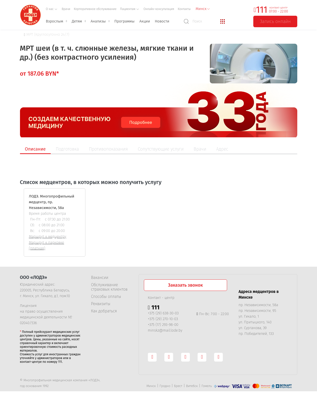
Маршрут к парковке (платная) (46, 245)
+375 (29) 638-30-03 (163, 313)
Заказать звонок (185, 285)
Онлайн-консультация (158, 9)
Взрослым (54, 21)
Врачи (66, 9)
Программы (124, 21)
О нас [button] (51, 9)
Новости (162, 21)
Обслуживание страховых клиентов (109, 287)
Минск (151, 386)
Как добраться (104, 311)
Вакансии (99, 277)
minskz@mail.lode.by (165, 330)
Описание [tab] (35, 149)
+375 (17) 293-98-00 (163, 324)
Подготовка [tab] (67, 149)
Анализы (98, 21)
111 (262, 9)
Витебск (192, 386)
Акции (144, 21)
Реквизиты (100, 304)
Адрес (222, 149)
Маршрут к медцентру (47, 236)
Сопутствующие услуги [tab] (161, 149)
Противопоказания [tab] (108, 149)
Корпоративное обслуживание (95, 9)
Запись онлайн (275, 21)
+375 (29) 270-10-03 (163, 319)
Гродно (165, 386)
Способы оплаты (106, 296)
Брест (178, 386)
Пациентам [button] (129, 9)
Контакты (184, 9)
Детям (77, 21)
